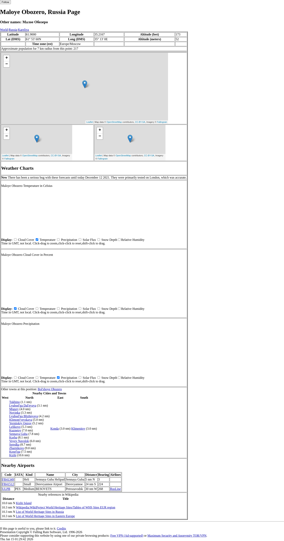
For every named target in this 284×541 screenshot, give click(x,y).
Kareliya (23, 29)
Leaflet (89, 122)
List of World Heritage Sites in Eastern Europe (45, 516)
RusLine (115, 489)
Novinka (14, 412)
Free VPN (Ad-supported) (126, 535)
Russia (13, 29)
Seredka (14, 444)
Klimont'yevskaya (20, 419)
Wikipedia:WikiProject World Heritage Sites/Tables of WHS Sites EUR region (65, 507)
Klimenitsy (78, 428)
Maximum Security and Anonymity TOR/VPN (177, 535)
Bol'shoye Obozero (50, 389)
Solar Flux (89, 239)
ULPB (6, 489)
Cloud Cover (26, 239)
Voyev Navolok (19, 441)
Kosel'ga (14, 451)
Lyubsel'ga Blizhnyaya (23, 416)
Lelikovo (15, 426)
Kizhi (12, 455)
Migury (14, 409)
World (4, 29)
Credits (61, 528)
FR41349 (8, 479)
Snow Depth (109, 239)
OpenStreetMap (114, 122)
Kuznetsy (15, 430)
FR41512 (8, 484)
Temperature (48, 239)
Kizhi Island (24, 503)
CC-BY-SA (140, 122)
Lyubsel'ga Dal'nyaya (22, 405)
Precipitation (69, 239)
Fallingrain (162, 122)
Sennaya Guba (18, 434)
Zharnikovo (16, 448)
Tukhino (14, 402)
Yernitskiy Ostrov (20, 423)
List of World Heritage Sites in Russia (40, 511)
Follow (5, 2)
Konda (54, 428)
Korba (13, 437)
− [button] (6, 64)
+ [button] (6, 58)
